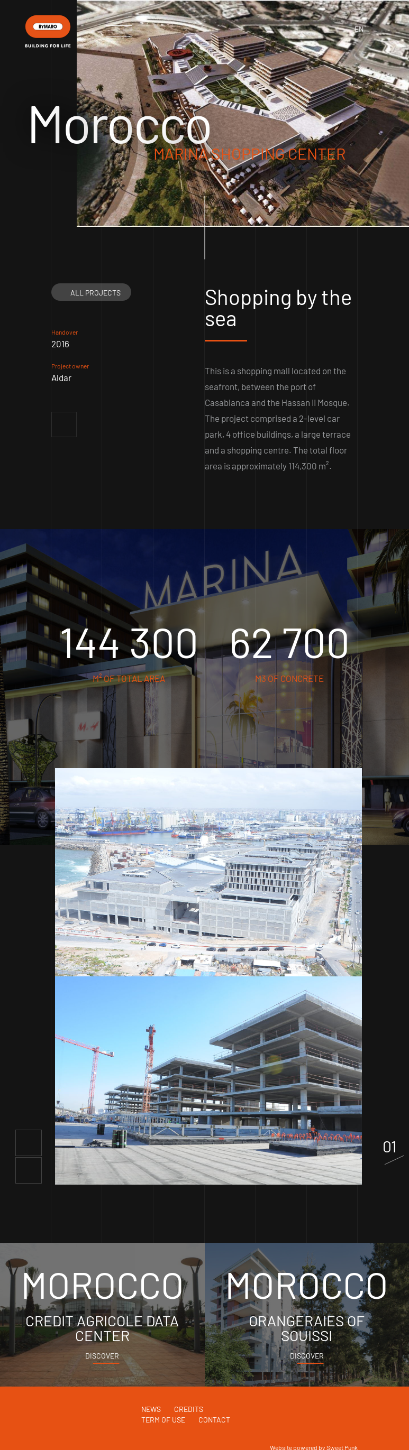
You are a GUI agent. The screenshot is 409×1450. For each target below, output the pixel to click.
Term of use (163, 1419)
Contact (214, 1419)
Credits (188, 1409)
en (359, 28)
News (151, 1409)
